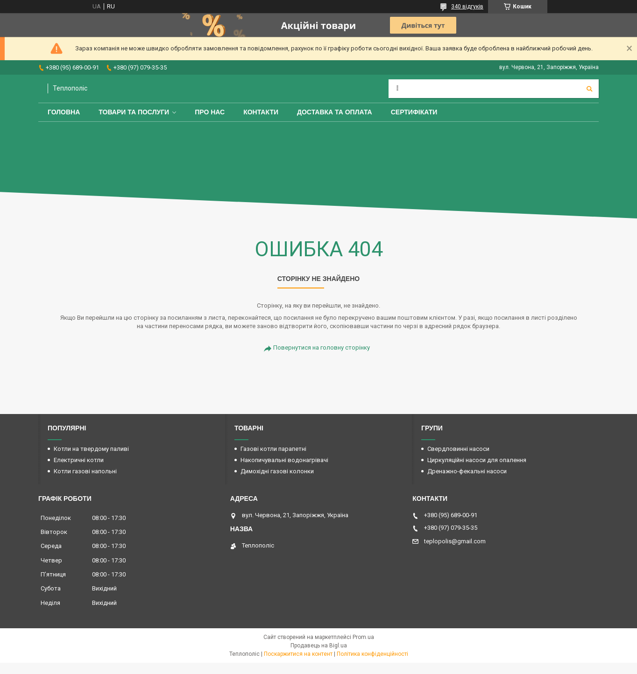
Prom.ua (363, 637)
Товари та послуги (134, 112)
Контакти (260, 112)
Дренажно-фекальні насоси (467, 471)
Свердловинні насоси (458, 448)
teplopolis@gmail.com (455, 541)
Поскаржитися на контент (298, 654)
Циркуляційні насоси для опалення (476, 459)
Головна (64, 112)
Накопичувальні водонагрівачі (284, 459)
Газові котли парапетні (273, 448)
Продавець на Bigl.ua (318, 645)
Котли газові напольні (85, 471)
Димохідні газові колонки (277, 471)
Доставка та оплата (334, 112)
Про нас (210, 112)
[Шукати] (589, 88)
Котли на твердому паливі (91, 448)
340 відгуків (467, 6)
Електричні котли (79, 459)
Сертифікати (414, 112)
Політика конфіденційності (372, 654)
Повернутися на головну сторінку (321, 347)
